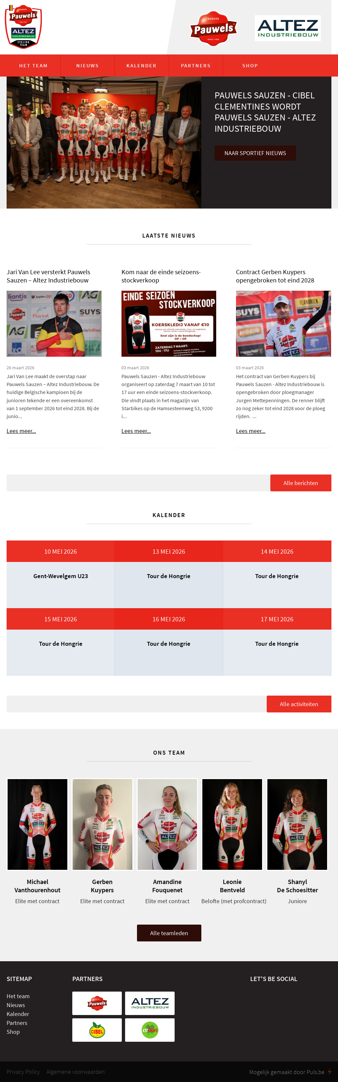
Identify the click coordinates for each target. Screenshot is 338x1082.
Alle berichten (301, 483)
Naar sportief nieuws (255, 153)
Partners (196, 65)
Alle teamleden (169, 933)
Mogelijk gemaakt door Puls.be (290, 1071)
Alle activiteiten (299, 704)
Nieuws (87, 65)
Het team (33, 65)
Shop (250, 65)
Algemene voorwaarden (76, 1071)
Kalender (141, 65)
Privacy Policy (23, 1071)
